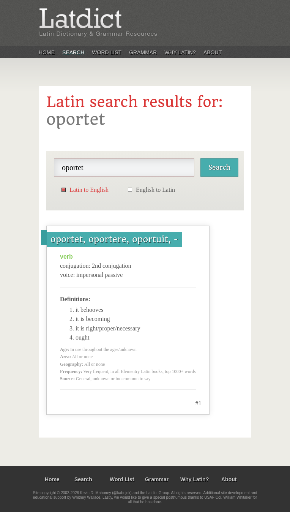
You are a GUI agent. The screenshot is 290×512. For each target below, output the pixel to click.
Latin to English (89, 189)
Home (47, 52)
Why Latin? (180, 52)
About (212, 52)
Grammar (143, 52)
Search (73, 52)
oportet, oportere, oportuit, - (114, 239)
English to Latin (155, 189)
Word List (106, 52)
